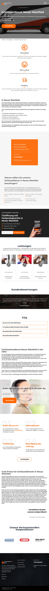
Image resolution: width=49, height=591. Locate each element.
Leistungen (21, 560)
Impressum (4, 576)
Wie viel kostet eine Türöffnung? (12, 323)
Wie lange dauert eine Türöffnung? (12, 331)
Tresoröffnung (40, 272)
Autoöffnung (24, 272)
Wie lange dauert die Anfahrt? (11, 335)
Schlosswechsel (9, 272)
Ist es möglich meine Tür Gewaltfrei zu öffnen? (15, 327)
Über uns (4, 574)
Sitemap (3, 578)
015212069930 (19, 430)
